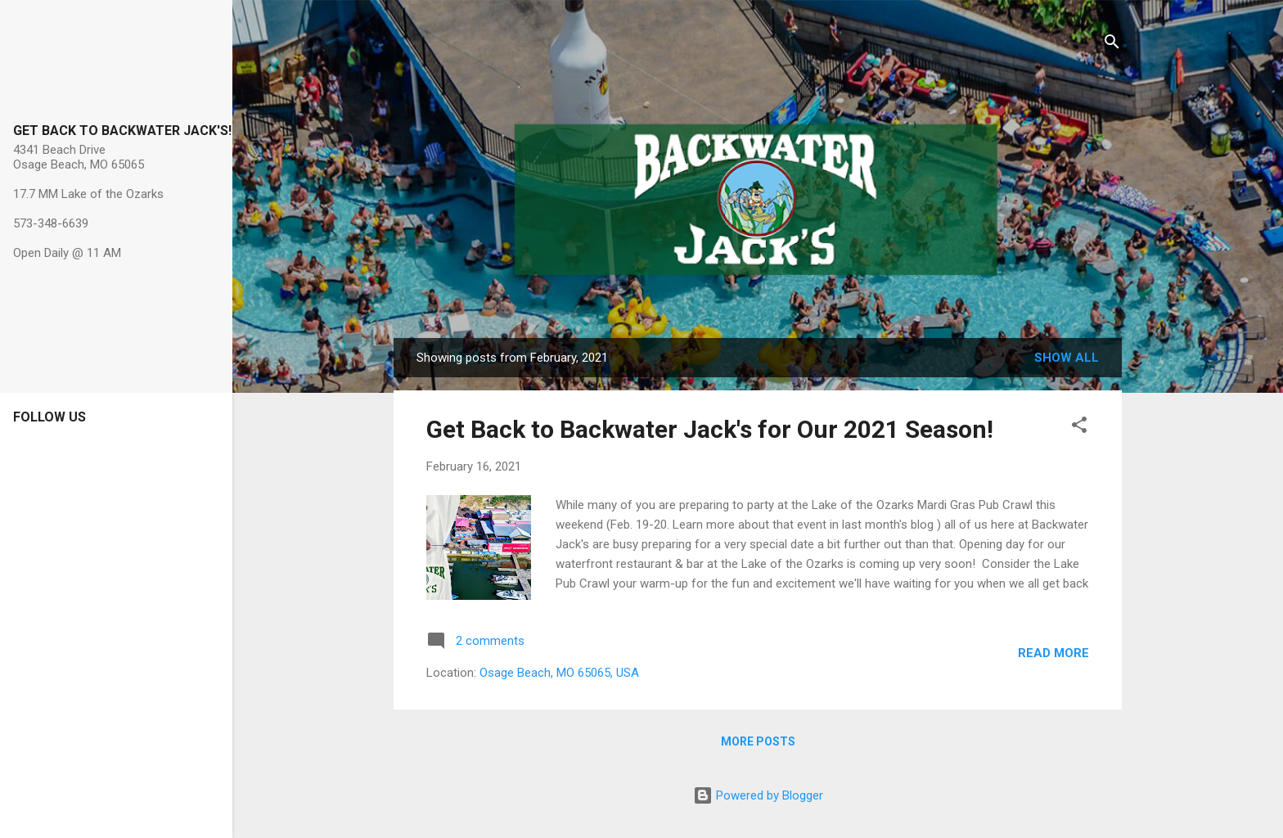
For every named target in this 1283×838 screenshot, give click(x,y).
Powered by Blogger (758, 795)
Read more (1053, 653)
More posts (758, 741)
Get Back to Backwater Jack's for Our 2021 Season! (709, 429)
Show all (1066, 357)
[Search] (1112, 45)
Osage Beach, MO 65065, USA (559, 672)
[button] (1079, 427)
